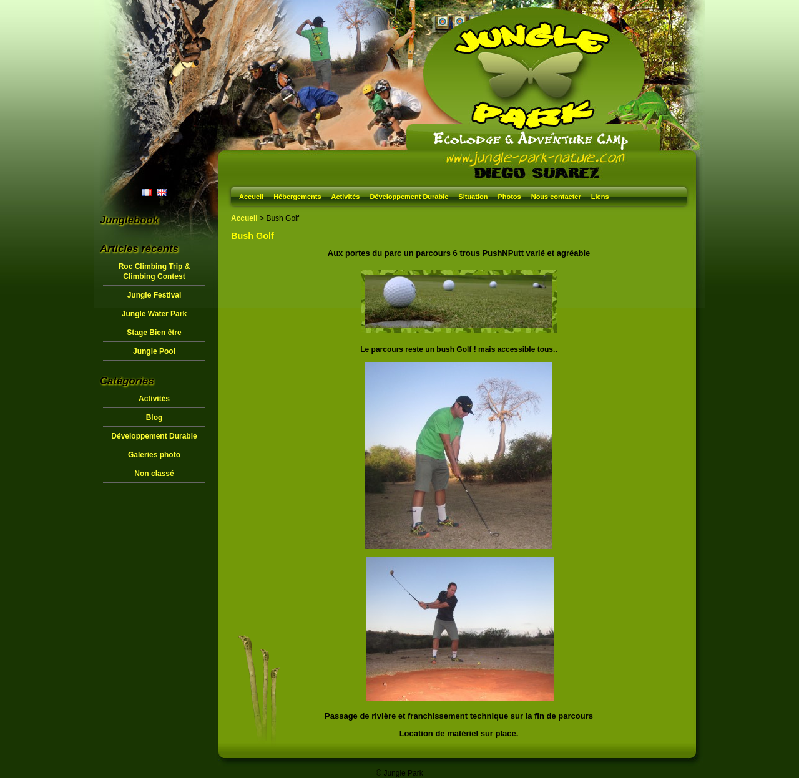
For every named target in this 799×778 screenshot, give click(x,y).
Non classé (154, 473)
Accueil (251, 196)
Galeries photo (154, 454)
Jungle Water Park (154, 313)
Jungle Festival (154, 295)
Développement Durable (409, 196)
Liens (600, 196)
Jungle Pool (154, 351)
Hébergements (297, 196)
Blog (154, 417)
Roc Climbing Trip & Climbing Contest (154, 271)
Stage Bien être (154, 332)
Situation (473, 196)
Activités (345, 196)
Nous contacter (556, 196)
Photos (509, 196)
